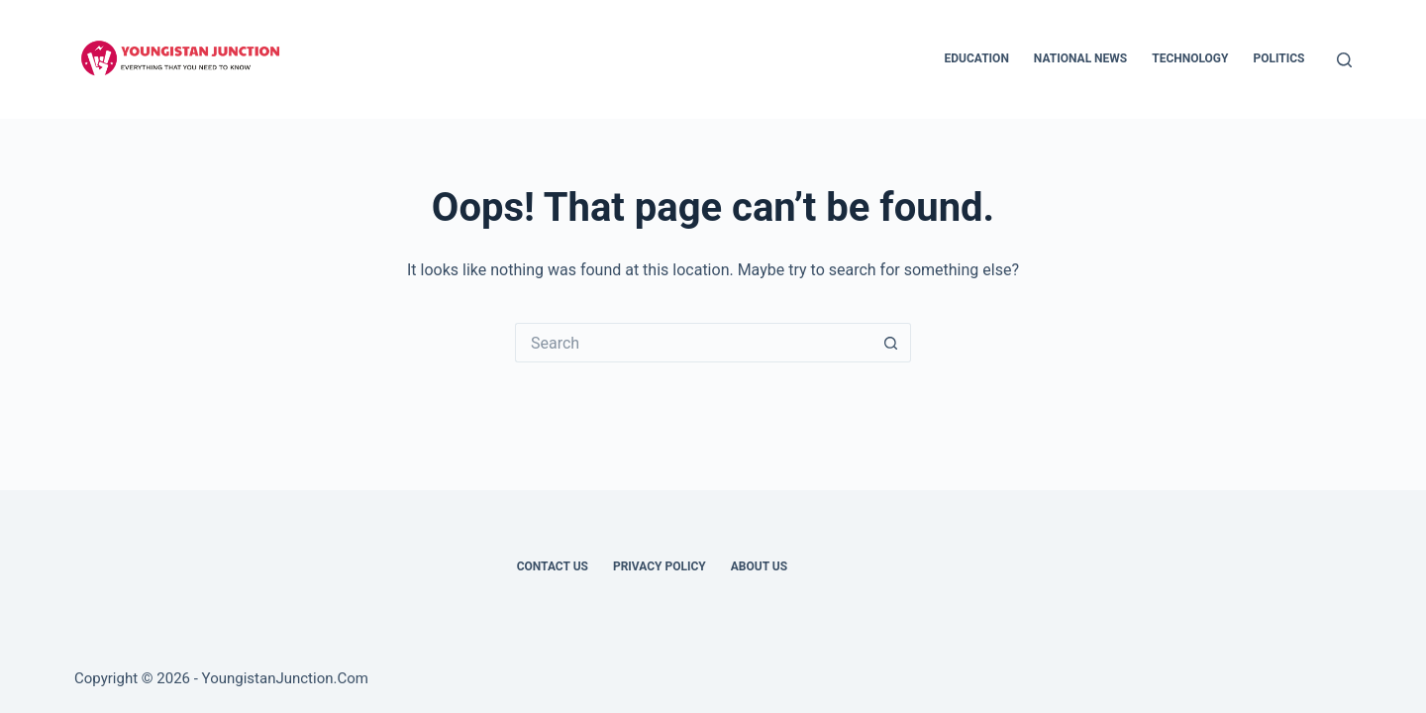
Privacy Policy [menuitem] (659, 566)
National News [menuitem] (1080, 58)
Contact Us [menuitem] (552, 566)
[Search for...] (693, 342)
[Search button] (891, 342)
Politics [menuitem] (1278, 58)
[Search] (1344, 59)
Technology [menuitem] (1190, 58)
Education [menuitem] (977, 58)
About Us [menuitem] (759, 566)
